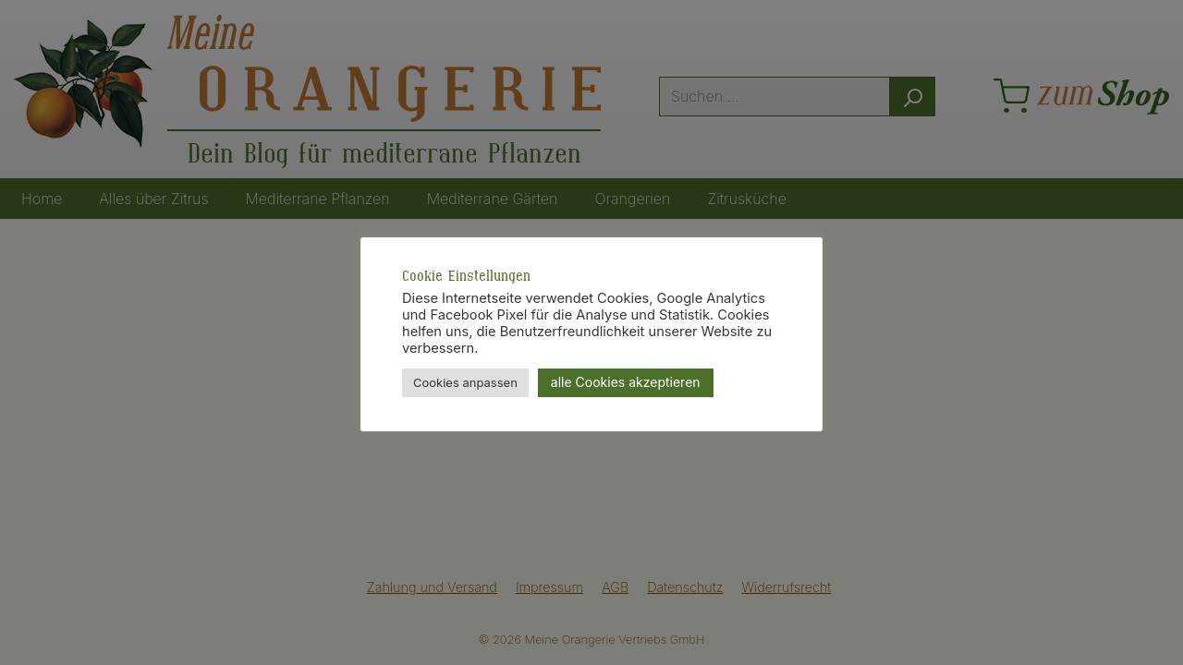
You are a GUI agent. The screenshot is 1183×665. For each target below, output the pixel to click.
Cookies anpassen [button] (465, 382)
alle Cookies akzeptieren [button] (626, 382)
